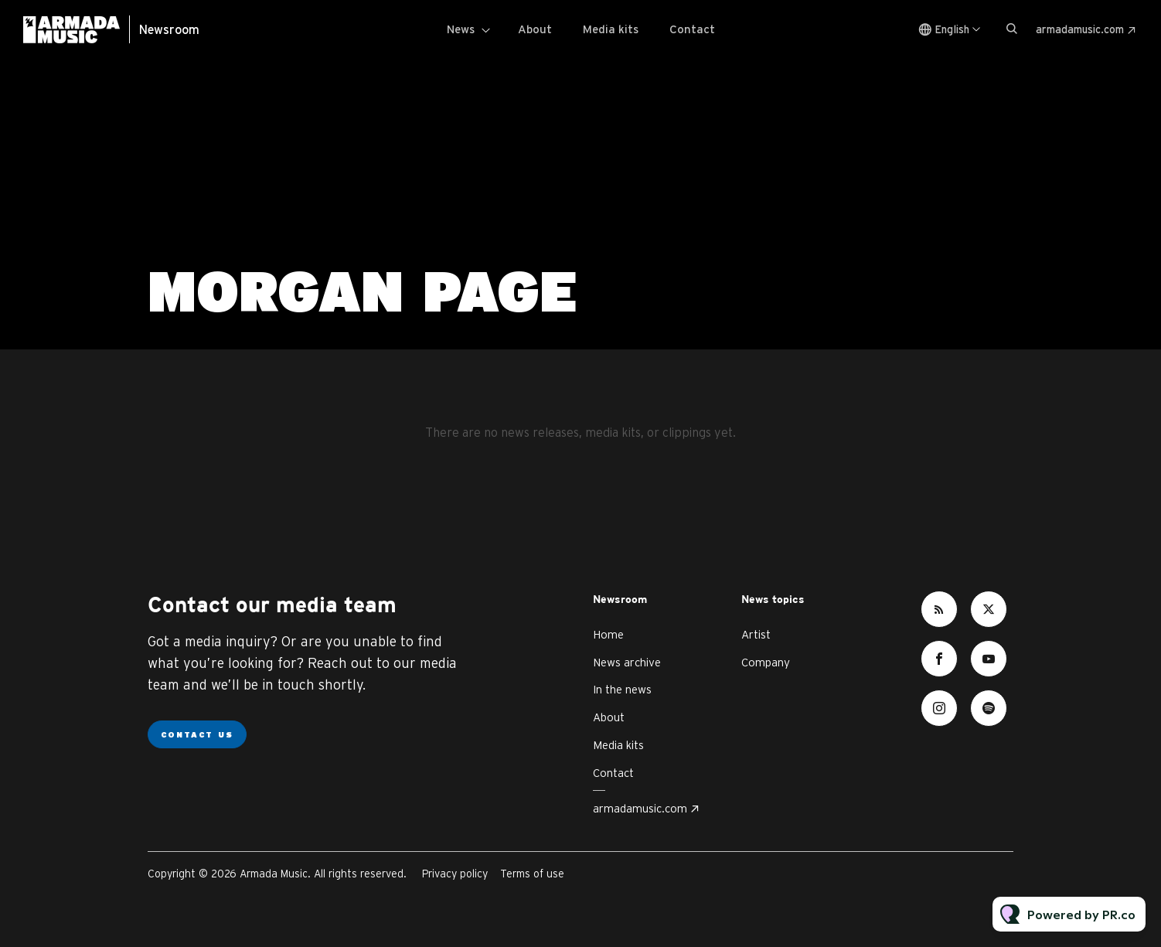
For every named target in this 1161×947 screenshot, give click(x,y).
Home (608, 634)
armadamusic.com (1080, 29)
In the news (622, 689)
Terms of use (532, 873)
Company (765, 662)
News (461, 29)
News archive (627, 662)
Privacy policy (455, 873)
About (535, 29)
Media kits (610, 29)
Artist (756, 634)
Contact (692, 29)
